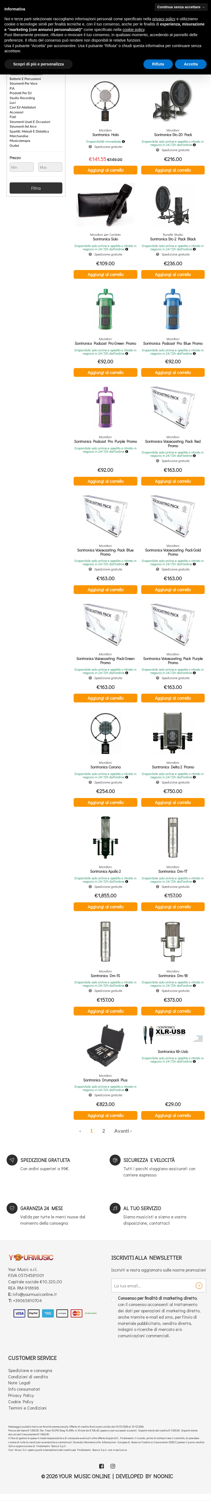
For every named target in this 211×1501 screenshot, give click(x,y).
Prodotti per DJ (21, 92)
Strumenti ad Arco (23, 125)
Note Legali (19, 1388)
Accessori (16, 111)
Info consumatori (24, 1395)
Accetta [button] (191, 64)
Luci (13, 101)
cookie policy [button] (133, 29)
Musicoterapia (20, 138)
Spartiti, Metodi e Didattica (29, 129)
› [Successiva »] (131, 1137)
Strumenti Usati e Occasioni (30, 120)
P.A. (12, 87)
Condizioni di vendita (28, 1382)
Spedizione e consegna (30, 1376)
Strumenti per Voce (23, 83)
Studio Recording (22, 97)
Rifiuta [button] (158, 64)
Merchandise (19, 134)
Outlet (14, 143)
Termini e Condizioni (27, 1414)
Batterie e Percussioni (25, 78)
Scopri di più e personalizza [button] (38, 64)
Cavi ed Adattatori (23, 106)
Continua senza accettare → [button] (181, 7)
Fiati (13, 115)
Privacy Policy (21, 1401)
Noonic (163, 1482)
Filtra (36, 186)
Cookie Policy (20, 1407)
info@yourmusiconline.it (35, 1300)
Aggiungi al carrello (105, 170)
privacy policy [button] (164, 19)
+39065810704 (27, 1306)
